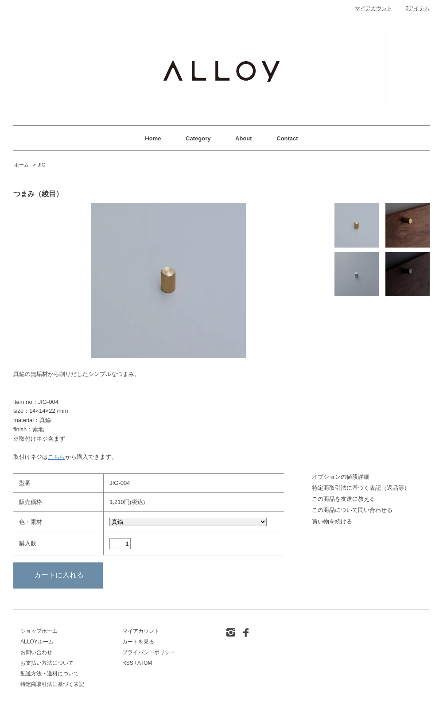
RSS (127, 663)
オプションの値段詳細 (340, 476)
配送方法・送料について (49, 673)
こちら (56, 456)
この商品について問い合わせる (352, 510)
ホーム (21, 164)
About (243, 138)
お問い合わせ (36, 652)
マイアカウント (373, 8)
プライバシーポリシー (148, 652)
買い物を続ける (332, 521)
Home (153, 138)
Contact (287, 138)
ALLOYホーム (37, 642)
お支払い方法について (47, 663)
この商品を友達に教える (343, 499)
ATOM (144, 663)
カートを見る (138, 642)
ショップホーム (39, 631)
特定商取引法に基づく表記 (52, 684)
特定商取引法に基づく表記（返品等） (361, 487)
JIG (41, 164)
